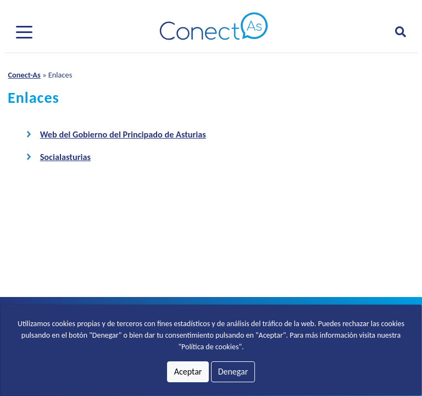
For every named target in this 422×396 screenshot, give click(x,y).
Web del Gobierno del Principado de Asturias (123, 134)
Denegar (233, 371)
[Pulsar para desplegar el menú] (24, 31)
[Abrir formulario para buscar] (400, 32)
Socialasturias (65, 157)
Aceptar (188, 371)
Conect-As (24, 75)
